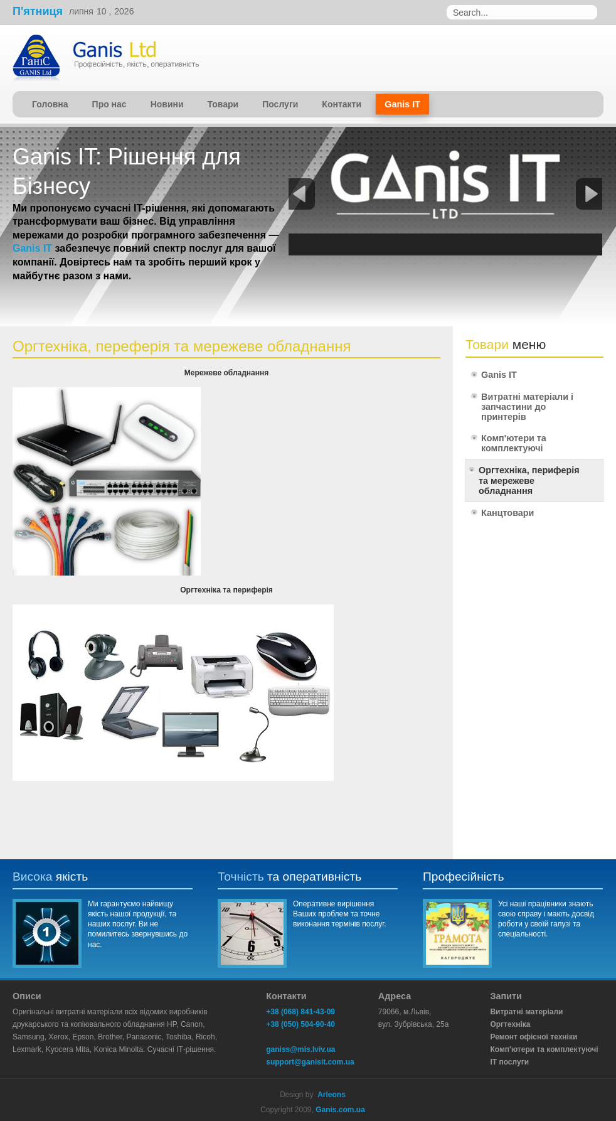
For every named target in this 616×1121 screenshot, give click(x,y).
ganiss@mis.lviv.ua (300, 1049)
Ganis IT (32, 248)
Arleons (331, 1094)
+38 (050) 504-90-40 (300, 1024)
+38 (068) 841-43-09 (300, 1011)
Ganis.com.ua (340, 1109)
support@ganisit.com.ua (310, 1062)
